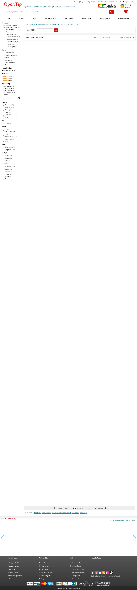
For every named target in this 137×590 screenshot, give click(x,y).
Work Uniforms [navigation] (105, 18)
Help (119, 2)
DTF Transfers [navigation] (68, 18)
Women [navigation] (21, 18)
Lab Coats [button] (37, 513)
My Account (91, 2)
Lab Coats (11, 34)
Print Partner (45, 566)
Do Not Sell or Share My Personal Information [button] (106, 576)
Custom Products (70, 7)
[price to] (14, 98)
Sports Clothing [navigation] (87, 18)
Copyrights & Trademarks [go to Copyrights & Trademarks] (17, 563)
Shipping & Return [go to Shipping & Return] (78, 569)
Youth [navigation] (34, 18)
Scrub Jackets (13, 41)
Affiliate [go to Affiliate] (43, 563)
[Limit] (126, 37)
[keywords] (70, 12)
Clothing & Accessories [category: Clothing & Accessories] (36, 24)
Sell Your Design (46, 572)
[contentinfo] (12, 4)
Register (83, 2)
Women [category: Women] (77, 24)
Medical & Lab (9, 30)
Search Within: (30, 30)
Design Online (76, 576)
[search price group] (19, 98)
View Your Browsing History (116, 520)
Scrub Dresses (12, 39)
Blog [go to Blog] (42, 579)
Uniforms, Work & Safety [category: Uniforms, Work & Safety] (53, 24)
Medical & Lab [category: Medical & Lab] (68, 24)
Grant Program (46, 576)
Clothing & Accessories (10, 25)
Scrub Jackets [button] (66, 513)
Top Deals (27, 7)
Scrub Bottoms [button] (46, 513)
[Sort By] (108, 37)
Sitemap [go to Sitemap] (12, 579)
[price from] (6, 98)
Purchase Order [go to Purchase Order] (77, 563)
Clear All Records (130, 520)
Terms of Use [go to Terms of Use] (76, 566)
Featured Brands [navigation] (50, 18)
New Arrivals (57, 7)
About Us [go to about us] (12, 569)
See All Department (11, 12)
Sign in (76, 2)
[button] (129, 2)
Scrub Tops (12, 47)
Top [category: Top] (25, 24)
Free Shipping (37, 7)
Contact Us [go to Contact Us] (75, 579)
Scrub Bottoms (13, 36)
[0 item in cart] (125, 12)
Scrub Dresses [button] (57, 513)
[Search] (111, 12)
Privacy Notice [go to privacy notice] (14, 566)
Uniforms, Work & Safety (11, 27)
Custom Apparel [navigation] (123, 18)
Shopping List (113, 2)
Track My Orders (102, 2)
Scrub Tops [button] (83, 513)
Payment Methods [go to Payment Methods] (78, 572)
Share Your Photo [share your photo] (15, 572)
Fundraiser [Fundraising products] (44, 569)
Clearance (47, 7)
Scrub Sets (11, 44)
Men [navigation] (9, 18)
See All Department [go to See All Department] (15, 576)
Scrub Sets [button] (75, 513)
